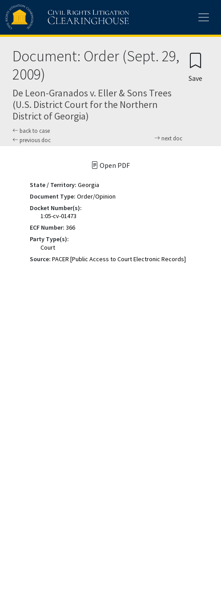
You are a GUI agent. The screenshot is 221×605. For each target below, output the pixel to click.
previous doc (31, 140)
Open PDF (110, 165)
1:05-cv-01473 (58, 216)
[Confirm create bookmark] (195, 67)
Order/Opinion (96, 196)
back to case (31, 131)
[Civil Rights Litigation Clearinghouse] (49, 17)
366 (70, 227)
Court (47, 247)
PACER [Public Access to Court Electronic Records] (119, 259)
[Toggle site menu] (204, 17)
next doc (168, 138)
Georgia (88, 185)
